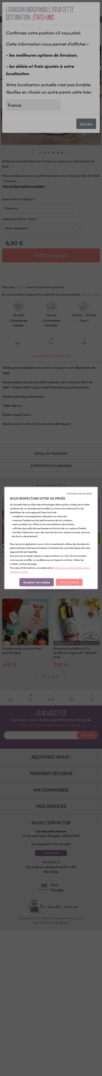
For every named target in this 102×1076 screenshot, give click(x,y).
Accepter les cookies (36, 582)
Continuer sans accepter (79, 493)
